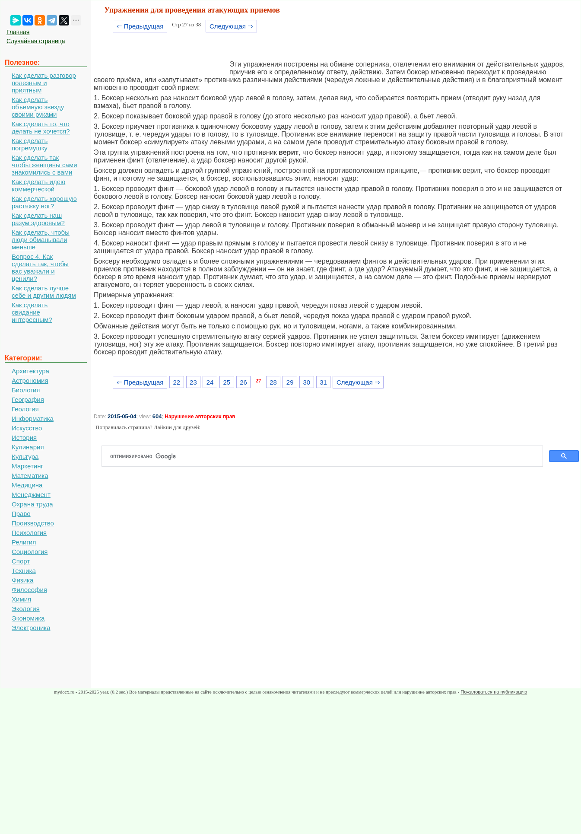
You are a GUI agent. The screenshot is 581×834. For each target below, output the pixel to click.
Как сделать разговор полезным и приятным (44, 83)
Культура (25, 456)
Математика (30, 475)
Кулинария (28, 447)
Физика (22, 580)
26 (243, 382)
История (24, 437)
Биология (26, 390)
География (28, 399)
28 (273, 382)
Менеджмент (31, 494)
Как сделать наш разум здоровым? (38, 219)
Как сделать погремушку (30, 144)
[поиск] (325, 456)
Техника (24, 570)
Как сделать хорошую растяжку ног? (44, 202)
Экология (26, 608)
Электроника (31, 627)
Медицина (27, 485)
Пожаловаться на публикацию (493, 691)
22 (176, 382)
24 (210, 382)
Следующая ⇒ (231, 26)
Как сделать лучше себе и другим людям (44, 291)
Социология (30, 551)
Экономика (28, 618)
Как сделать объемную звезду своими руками (38, 107)
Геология (25, 409)
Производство (33, 523)
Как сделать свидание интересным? (32, 312)
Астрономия (30, 380)
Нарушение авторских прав (200, 417)
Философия (29, 589)
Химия (21, 599)
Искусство (27, 428)
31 (323, 382)
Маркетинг (27, 466)
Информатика (33, 418)
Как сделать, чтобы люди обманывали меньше (41, 240)
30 (307, 382)
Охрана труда (32, 504)
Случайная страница (35, 41)
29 (290, 382)
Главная (17, 32)
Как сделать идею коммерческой (38, 185)
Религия (24, 542)
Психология (29, 532)
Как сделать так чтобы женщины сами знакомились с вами (44, 165)
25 (226, 382)
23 (193, 382)
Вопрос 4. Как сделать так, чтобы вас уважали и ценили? (40, 267)
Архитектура (30, 371)
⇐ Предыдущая (140, 26)
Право (21, 513)
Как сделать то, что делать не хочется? (41, 127)
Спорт (21, 561)
